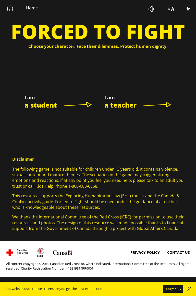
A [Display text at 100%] (169, 9)
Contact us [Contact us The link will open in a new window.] (178, 252)
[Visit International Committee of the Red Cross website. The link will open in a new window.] (41, 252)
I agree (171, 289)
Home (32, 8)
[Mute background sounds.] (151, 9)
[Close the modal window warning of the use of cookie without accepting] (189, 289)
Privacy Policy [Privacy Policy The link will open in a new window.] (145, 252)
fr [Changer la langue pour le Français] (188, 9)
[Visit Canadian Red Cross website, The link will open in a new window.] (17, 252)
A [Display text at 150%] (172, 9)
